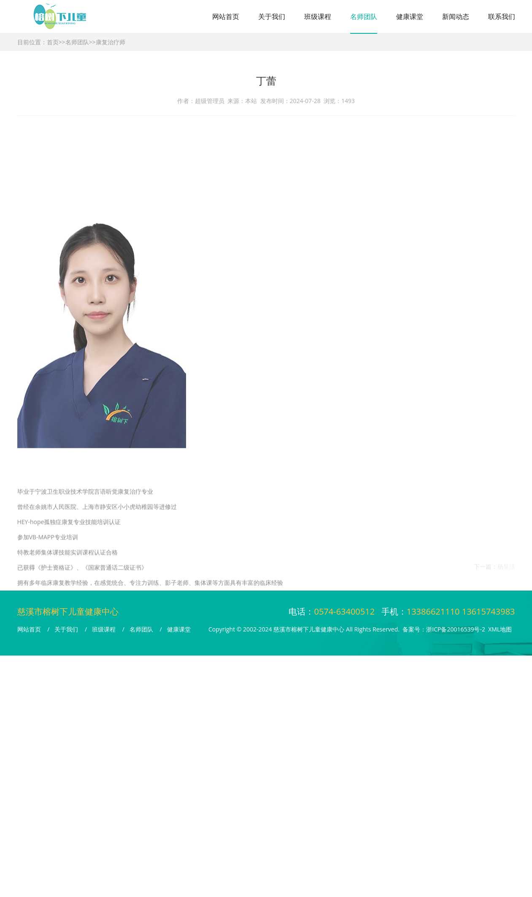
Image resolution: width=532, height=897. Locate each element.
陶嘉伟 (50, 568)
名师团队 (363, 16)
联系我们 (501, 16)
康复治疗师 (110, 42)
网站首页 (225, 16)
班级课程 (317, 16)
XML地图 (500, 629)
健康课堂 (409, 16)
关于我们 (271, 16)
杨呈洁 (506, 568)
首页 (53, 42)
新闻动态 (455, 16)
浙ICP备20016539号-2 (455, 629)
